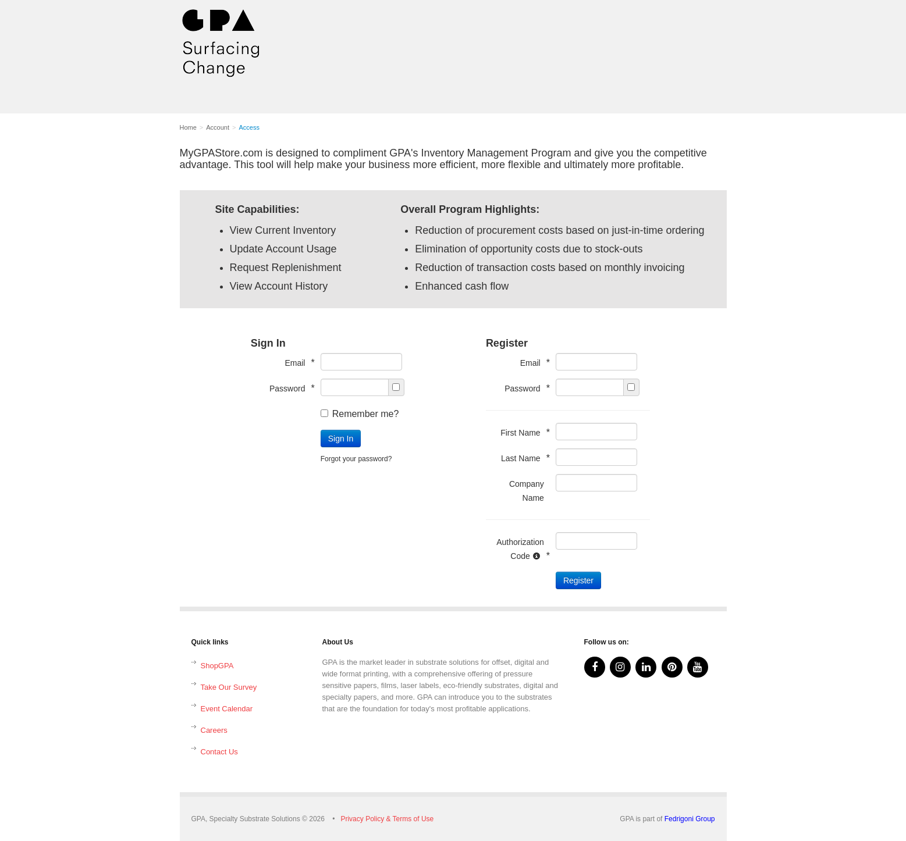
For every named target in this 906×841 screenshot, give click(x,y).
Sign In (341, 438)
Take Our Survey (229, 687)
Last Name (522, 458)
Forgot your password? (356, 459)
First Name (522, 432)
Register (578, 580)
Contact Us (219, 751)
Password (289, 388)
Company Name (526, 491)
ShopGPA (217, 665)
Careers (214, 730)
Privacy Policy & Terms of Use (387, 819)
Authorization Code (520, 549)
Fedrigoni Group (690, 819)
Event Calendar (227, 708)
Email (296, 363)
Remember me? (360, 414)
